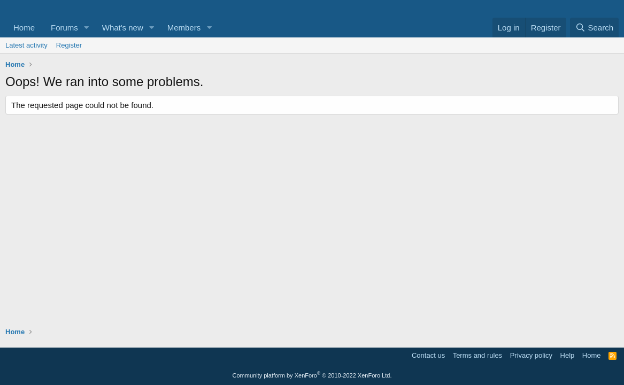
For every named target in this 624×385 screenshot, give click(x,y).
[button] (86, 27)
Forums (64, 27)
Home (24, 27)
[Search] (594, 27)
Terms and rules (477, 355)
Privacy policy (531, 355)
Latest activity (26, 45)
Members (184, 27)
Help (567, 355)
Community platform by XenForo (312, 375)
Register (69, 45)
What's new (122, 27)
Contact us (428, 355)
